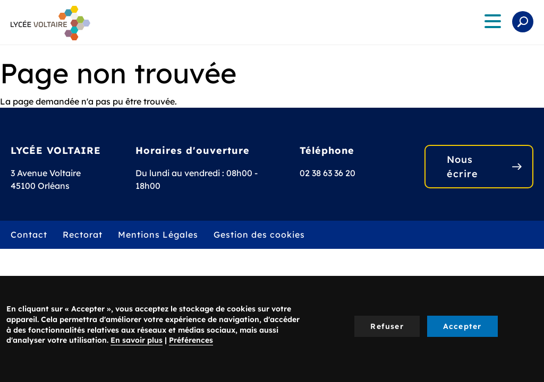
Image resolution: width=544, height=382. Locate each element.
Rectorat (83, 234)
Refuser (386, 326)
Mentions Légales (158, 234)
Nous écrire (462, 166)
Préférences (191, 340)
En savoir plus (136, 340)
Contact (29, 234)
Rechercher (522, 21)
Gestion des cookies (259, 234)
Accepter (462, 326)
